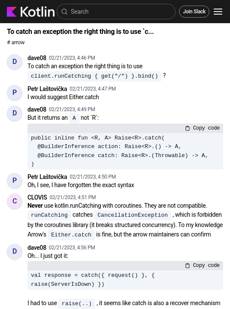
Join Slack (194, 12)
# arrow (15, 42)
